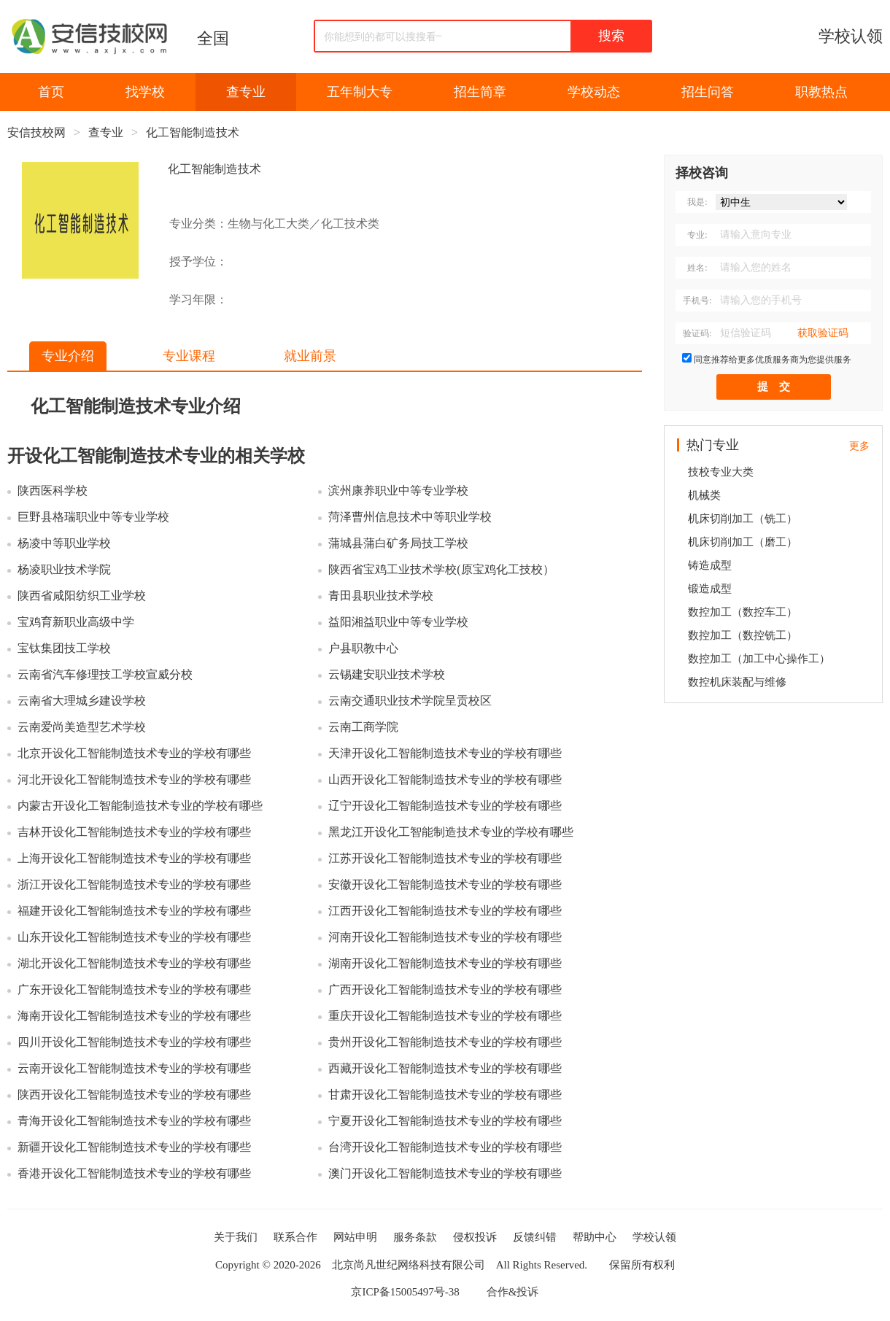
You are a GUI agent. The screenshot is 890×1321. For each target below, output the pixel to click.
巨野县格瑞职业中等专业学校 (93, 517)
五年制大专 (359, 92)
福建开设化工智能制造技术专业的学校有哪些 (134, 910)
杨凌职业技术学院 (64, 569)
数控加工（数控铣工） (742, 635)
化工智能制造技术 (192, 132)
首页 (51, 92)
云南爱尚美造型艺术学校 (82, 727)
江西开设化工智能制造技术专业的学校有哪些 (445, 910)
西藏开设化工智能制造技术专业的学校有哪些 (445, 1068)
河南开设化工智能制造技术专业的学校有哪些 (445, 937)
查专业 (246, 92)
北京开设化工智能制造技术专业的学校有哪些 (134, 753)
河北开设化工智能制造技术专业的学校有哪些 (134, 779)
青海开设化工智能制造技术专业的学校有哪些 (134, 1121)
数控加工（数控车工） (742, 612)
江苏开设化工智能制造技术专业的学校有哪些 (445, 858)
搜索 (611, 35)
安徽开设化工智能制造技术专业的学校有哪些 (445, 884)
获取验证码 (822, 333)
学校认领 (851, 36)
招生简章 (480, 92)
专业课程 (189, 356)
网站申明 (355, 1237)
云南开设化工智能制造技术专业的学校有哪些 (134, 1068)
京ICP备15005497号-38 (405, 1292)
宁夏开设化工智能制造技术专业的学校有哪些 (445, 1121)
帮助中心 (594, 1237)
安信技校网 (36, 132)
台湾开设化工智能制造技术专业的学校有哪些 (445, 1147)
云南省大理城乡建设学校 (82, 700)
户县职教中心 (363, 648)
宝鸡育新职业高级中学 (76, 622)
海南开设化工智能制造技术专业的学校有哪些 (134, 1016)
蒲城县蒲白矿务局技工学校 (398, 543)
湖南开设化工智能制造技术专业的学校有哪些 (445, 963)
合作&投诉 (513, 1292)
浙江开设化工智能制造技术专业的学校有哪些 (134, 884)
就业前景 (310, 356)
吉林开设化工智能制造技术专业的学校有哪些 (134, 832)
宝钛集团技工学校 (64, 648)
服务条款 (415, 1237)
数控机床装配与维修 (737, 682)
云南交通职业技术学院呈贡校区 (410, 700)
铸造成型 (710, 565)
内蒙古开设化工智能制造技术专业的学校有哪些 (140, 805)
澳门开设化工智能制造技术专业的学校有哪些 (445, 1173)
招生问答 (707, 92)
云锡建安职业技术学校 (386, 674)
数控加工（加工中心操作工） (759, 659)
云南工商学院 (363, 727)
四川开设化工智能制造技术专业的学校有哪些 (134, 1042)
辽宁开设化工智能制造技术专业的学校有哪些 (445, 805)
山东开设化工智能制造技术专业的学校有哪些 (134, 937)
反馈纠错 (535, 1237)
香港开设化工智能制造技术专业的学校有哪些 (134, 1173)
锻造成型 (710, 588)
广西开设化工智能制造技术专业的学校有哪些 (445, 989)
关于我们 (236, 1237)
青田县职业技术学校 (380, 595)
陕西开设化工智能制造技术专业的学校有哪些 (134, 1094)
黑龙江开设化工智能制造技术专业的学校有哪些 (450, 832)
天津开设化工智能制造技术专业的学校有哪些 (445, 753)
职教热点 (821, 92)
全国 (213, 38)
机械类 (704, 495)
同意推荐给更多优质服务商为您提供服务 (772, 360)
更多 (859, 446)
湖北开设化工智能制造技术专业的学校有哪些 (134, 963)
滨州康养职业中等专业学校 (398, 490)
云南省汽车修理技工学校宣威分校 (105, 674)
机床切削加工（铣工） (742, 518)
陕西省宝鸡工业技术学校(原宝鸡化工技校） (441, 569)
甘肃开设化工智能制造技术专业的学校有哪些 (445, 1094)
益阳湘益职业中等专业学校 (398, 622)
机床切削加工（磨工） (742, 542)
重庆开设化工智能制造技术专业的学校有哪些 (445, 1016)
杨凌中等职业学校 (64, 543)
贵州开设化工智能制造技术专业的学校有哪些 (445, 1042)
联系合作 (295, 1237)
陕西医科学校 (53, 490)
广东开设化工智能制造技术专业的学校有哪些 (134, 989)
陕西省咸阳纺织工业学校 (82, 595)
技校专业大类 (721, 472)
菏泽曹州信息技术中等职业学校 (410, 517)
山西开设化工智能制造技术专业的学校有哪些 (445, 779)
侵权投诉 (475, 1237)
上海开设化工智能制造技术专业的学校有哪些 (134, 858)
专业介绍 (68, 356)
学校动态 (594, 92)
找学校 (145, 92)
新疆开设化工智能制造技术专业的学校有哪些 (134, 1147)
